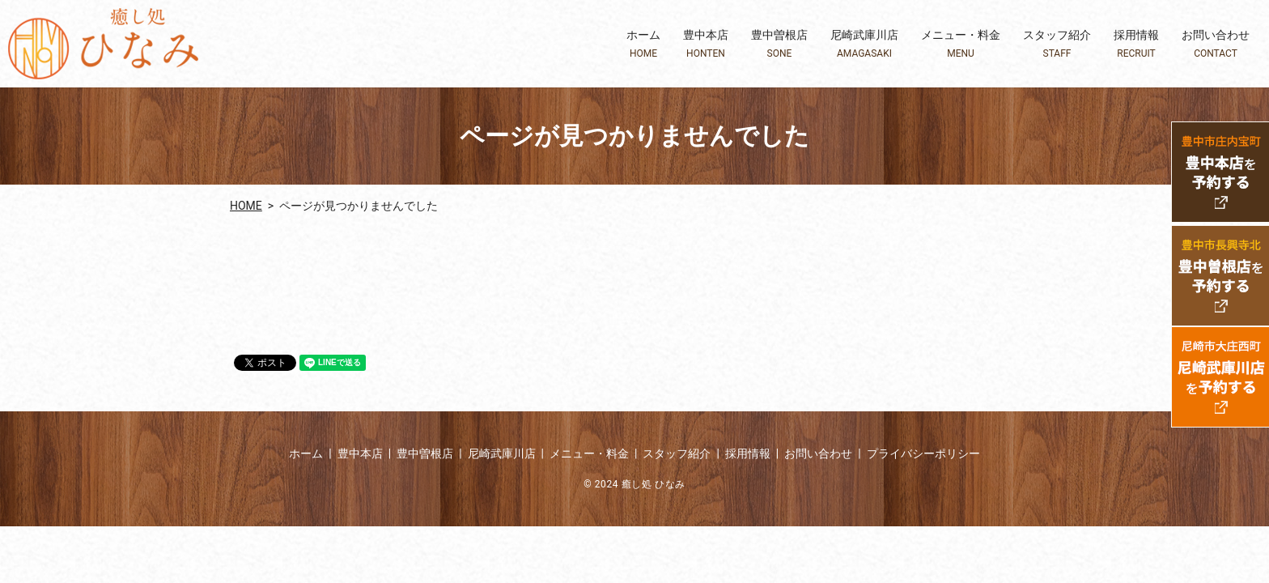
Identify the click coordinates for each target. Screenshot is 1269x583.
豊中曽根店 (779, 44)
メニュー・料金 (960, 44)
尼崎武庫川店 (864, 44)
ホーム (643, 44)
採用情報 (1136, 44)
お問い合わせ (1216, 44)
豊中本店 (705, 44)
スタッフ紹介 (1057, 44)
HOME (246, 205)
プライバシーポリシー (923, 453)
